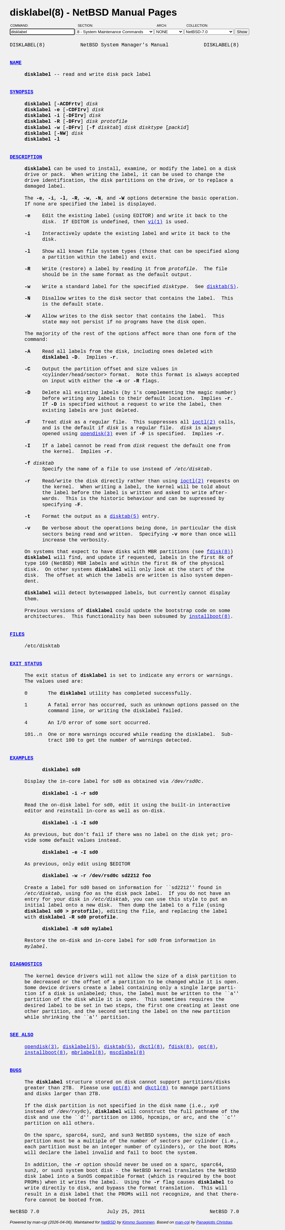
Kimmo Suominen (138, 1222)
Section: (87, 25)
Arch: (164, 25)
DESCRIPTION (26, 157)
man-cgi (182, 1222)
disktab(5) (221, 286)
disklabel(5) (80, 1047)
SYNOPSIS (21, 92)
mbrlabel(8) (88, 1052)
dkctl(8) (151, 1047)
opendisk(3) (96, 434)
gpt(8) (207, 1047)
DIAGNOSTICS (26, 964)
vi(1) (155, 222)
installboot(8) (209, 616)
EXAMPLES (21, 758)
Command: (21, 25)
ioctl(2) (204, 422)
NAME (15, 63)
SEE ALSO (21, 1035)
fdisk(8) (218, 552)
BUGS (15, 1070)
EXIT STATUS (26, 664)
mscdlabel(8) (127, 1052)
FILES (17, 634)
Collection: (197, 25)
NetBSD (108, 1222)
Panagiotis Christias (214, 1222)
